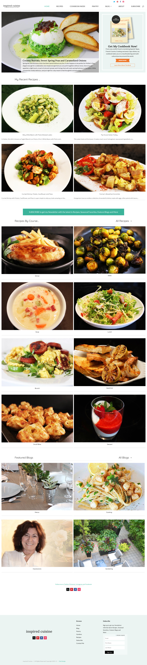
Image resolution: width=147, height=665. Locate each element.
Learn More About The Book (122, 65)
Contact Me (80, 643)
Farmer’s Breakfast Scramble (109, 194)
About (121, 6)
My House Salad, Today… (109, 135)
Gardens (79, 634)
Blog (107, 6)
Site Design (62, 661)
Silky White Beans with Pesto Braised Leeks (37, 135)
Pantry (95, 6)
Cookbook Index (77, 6)
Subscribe (135, 6)
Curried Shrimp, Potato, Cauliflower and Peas (37, 194)
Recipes (59, 6)
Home (47, 6)
